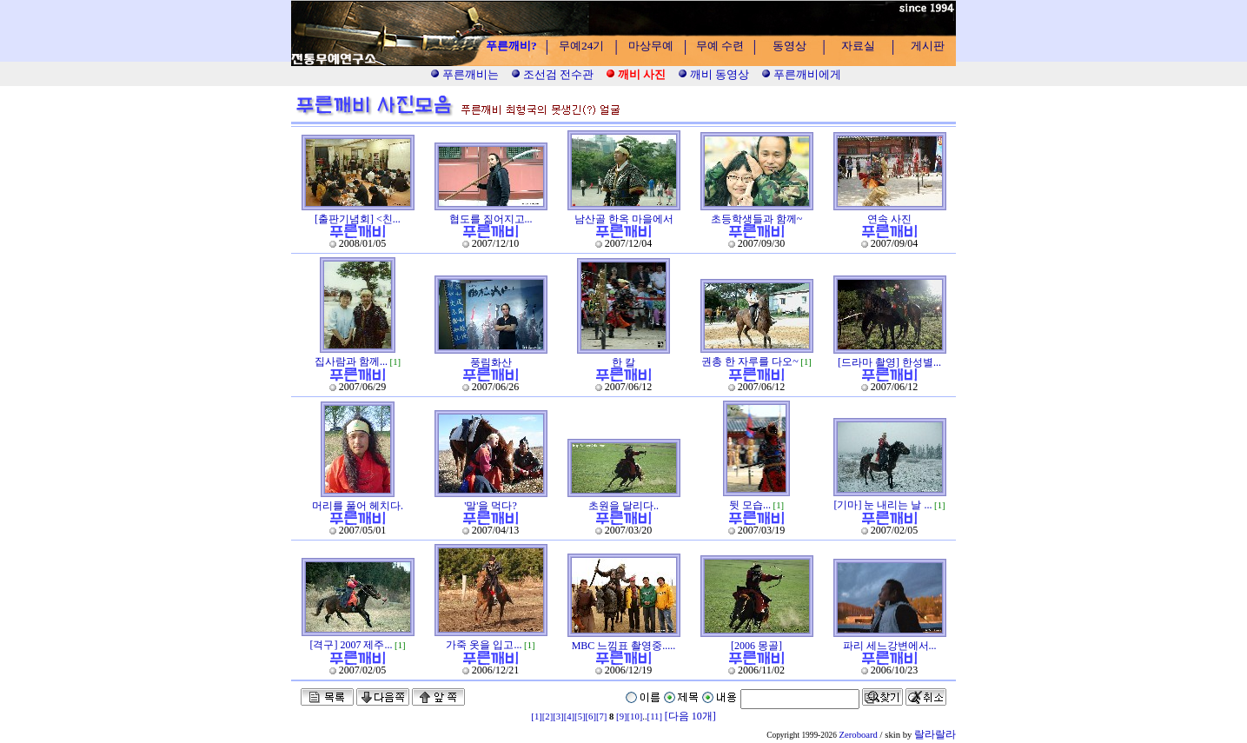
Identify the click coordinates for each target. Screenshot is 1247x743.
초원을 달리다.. (623, 506)
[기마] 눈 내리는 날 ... (882, 505)
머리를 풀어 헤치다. (357, 506)
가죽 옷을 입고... (483, 645)
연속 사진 (889, 219)
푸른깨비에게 (801, 74)
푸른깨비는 (464, 74)
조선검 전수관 (552, 74)
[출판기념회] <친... (358, 219)
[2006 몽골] (756, 646)
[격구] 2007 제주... (350, 645)
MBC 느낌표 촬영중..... (624, 646)
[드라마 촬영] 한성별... (889, 362)
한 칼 (623, 362)
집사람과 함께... (351, 361)
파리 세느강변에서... (890, 646)
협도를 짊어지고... (491, 219)
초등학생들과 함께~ (757, 219)
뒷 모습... (750, 505)
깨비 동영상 (714, 74)
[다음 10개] (690, 716)
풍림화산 (491, 362)
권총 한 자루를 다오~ (750, 361)
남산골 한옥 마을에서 (623, 219)
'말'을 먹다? (490, 506)
